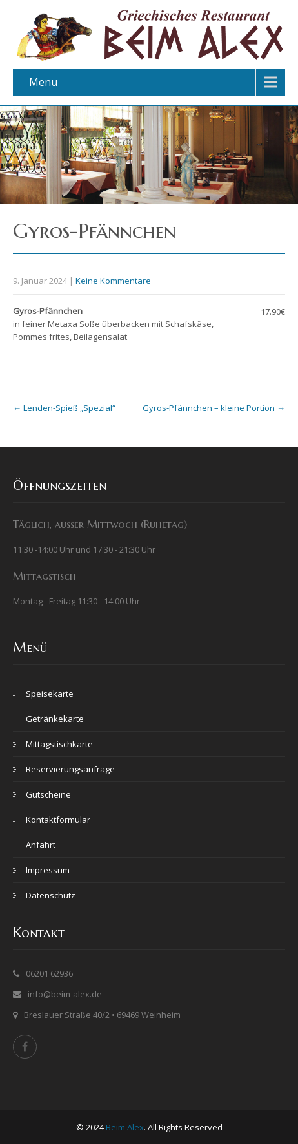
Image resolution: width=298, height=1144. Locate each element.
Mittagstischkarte (59, 744)
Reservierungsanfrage (70, 769)
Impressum (48, 870)
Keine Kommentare (113, 280)
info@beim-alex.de (65, 994)
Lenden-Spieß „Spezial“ (64, 408)
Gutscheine (48, 794)
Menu (43, 82)
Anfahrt (40, 845)
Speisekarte (50, 693)
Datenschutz (50, 895)
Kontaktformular (58, 819)
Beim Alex (125, 1127)
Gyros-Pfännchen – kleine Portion (214, 408)
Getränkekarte (55, 719)
